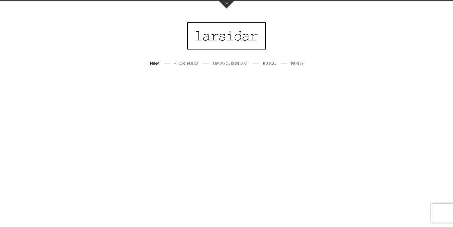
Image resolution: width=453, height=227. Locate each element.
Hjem (154, 63)
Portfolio (187, 63)
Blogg (269, 63)
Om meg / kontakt (230, 63)
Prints (297, 63)
